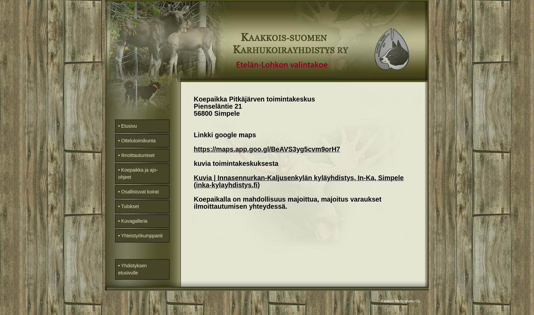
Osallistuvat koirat (140, 191)
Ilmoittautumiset (138, 155)
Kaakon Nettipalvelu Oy (400, 301)
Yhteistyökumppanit (142, 235)
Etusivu (129, 126)
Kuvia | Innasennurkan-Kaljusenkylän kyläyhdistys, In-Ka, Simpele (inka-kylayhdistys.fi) (299, 181)
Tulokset (130, 206)
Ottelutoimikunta (138, 140)
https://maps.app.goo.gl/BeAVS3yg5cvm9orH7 (267, 149)
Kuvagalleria (134, 221)
